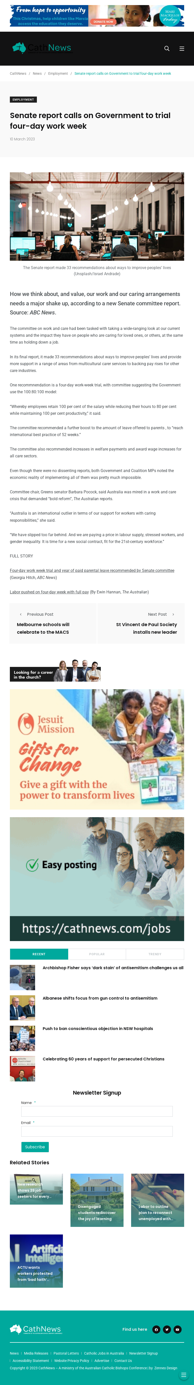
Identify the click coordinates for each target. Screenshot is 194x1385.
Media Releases (36, 1353)
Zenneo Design (165, 1368)
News (14, 1353)
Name (28, 1102)
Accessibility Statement (31, 1361)
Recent (39, 954)
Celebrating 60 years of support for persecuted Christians (103, 1059)
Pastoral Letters (66, 1353)
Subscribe (35, 1147)
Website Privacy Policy (71, 1361)
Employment (23, 99)
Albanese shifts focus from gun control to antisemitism (100, 998)
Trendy (155, 954)
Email (28, 1122)
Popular (97, 954)
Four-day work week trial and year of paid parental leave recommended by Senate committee (92, 570)
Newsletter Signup (143, 1353)
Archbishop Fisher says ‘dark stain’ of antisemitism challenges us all (113, 967)
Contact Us (123, 1361)
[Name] (97, 1111)
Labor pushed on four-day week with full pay (49, 592)
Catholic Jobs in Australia (104, 1353)
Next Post (162, 614)
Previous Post (35, 614)
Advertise (101, 1361)
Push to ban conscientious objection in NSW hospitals (98, 1028)
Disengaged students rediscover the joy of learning (97, 1212)
